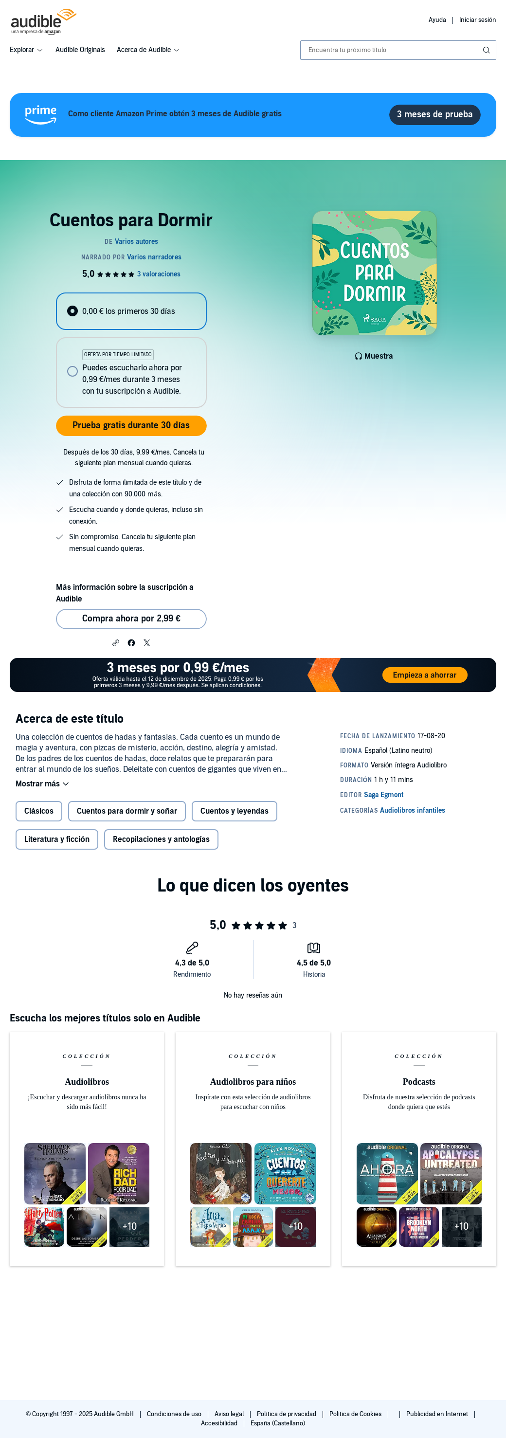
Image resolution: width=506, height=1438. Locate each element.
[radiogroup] (131, 350)
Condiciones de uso (175, 1414)
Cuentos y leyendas (234, 811)
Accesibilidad (220, 1423)
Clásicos (39, 811)
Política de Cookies (356, 1414)
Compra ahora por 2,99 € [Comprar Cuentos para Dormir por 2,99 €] (131, 619)
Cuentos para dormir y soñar (127, 811)
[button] (116, 642)
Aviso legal (230, 1414)
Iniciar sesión (477, 20)
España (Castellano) (278, 1423)
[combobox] (398, 50)
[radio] (131, 311)
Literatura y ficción (57, 839)
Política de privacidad (287, 1414)
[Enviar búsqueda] (487, 50)
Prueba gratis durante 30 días (131, 425)
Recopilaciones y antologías (161, 839)
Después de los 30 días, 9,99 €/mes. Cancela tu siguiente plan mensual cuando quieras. (133, 457)
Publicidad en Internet (438, 1414)
